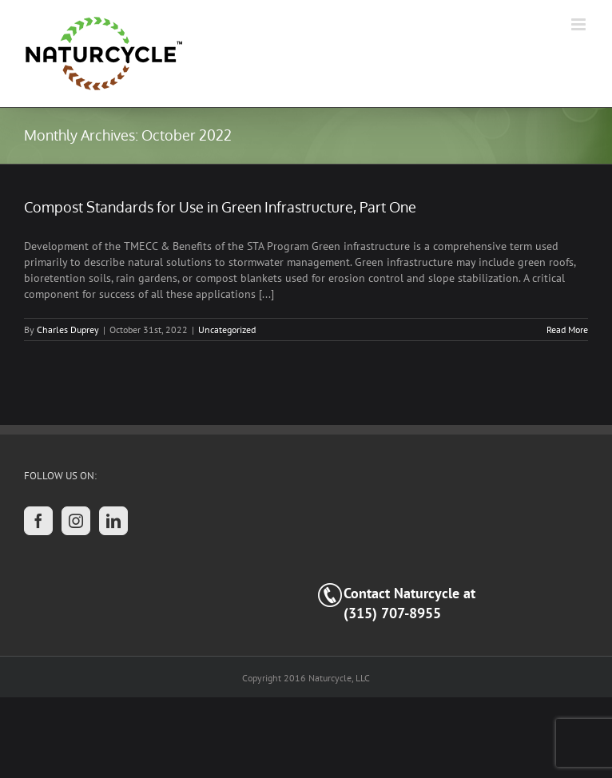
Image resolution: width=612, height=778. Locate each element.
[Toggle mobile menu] (579, 24)
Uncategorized (227, 329)
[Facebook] (38, 520)
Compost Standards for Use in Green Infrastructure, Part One (220, 207)
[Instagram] (76, 520)
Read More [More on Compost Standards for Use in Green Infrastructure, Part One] (567, 329)
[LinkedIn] (113, 520)
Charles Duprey (68, 329)
